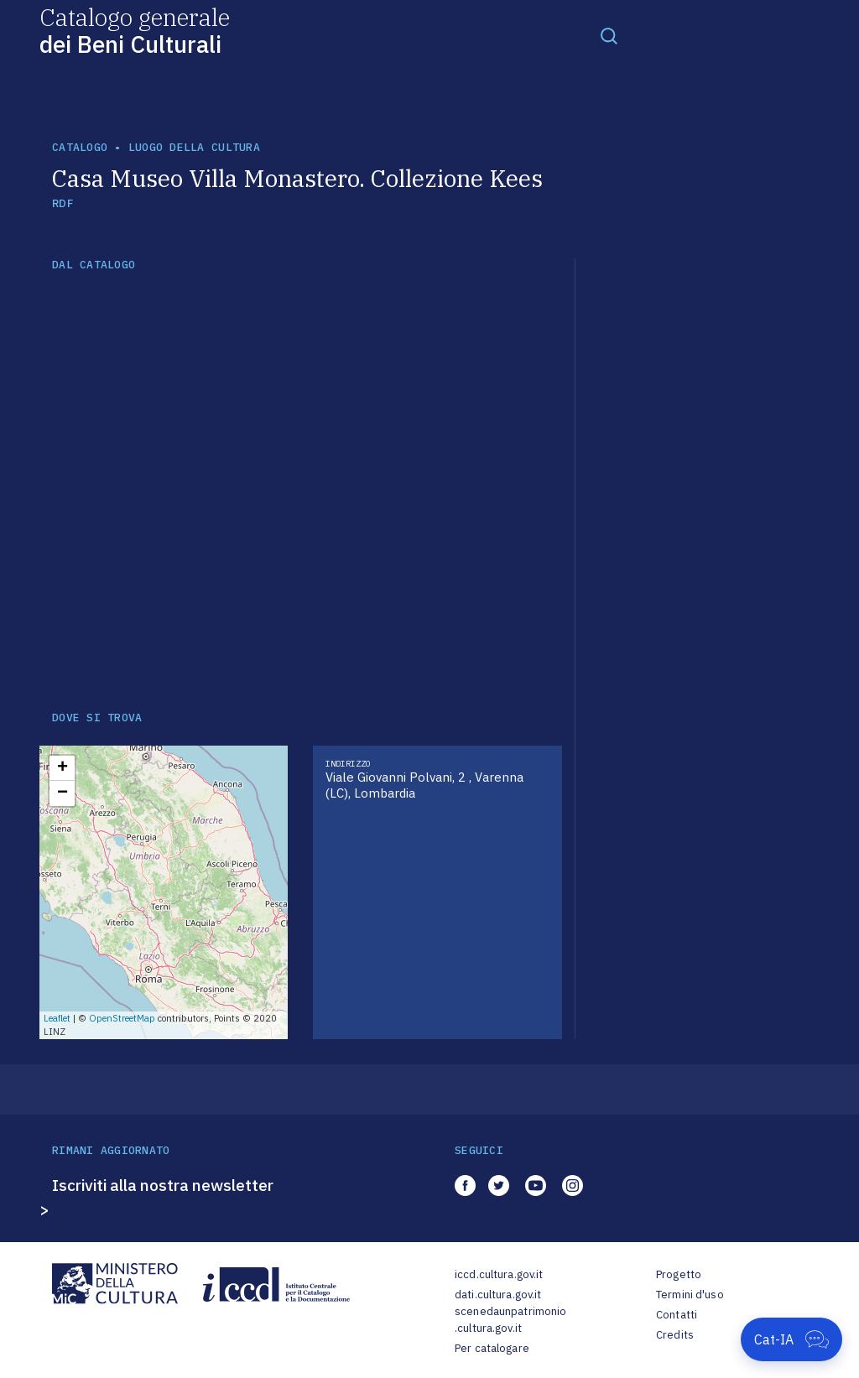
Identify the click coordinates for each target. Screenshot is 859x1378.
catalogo (79, 147)
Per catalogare (492, 1348)
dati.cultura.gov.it (498, 1294)
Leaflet (57, 1018)
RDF (62, 203)
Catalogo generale (134, 30)
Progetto (678, 1274)
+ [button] (62, 768)
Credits (675, 1335)
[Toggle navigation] (609, 35)
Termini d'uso (690, 1294)
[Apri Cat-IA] (791, 1339)
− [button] (62, 793)
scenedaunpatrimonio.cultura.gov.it (510, 1319)
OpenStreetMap (122, 1018)
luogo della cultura (194, 147)
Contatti (676, 1315)
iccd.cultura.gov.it (499, 1274)
